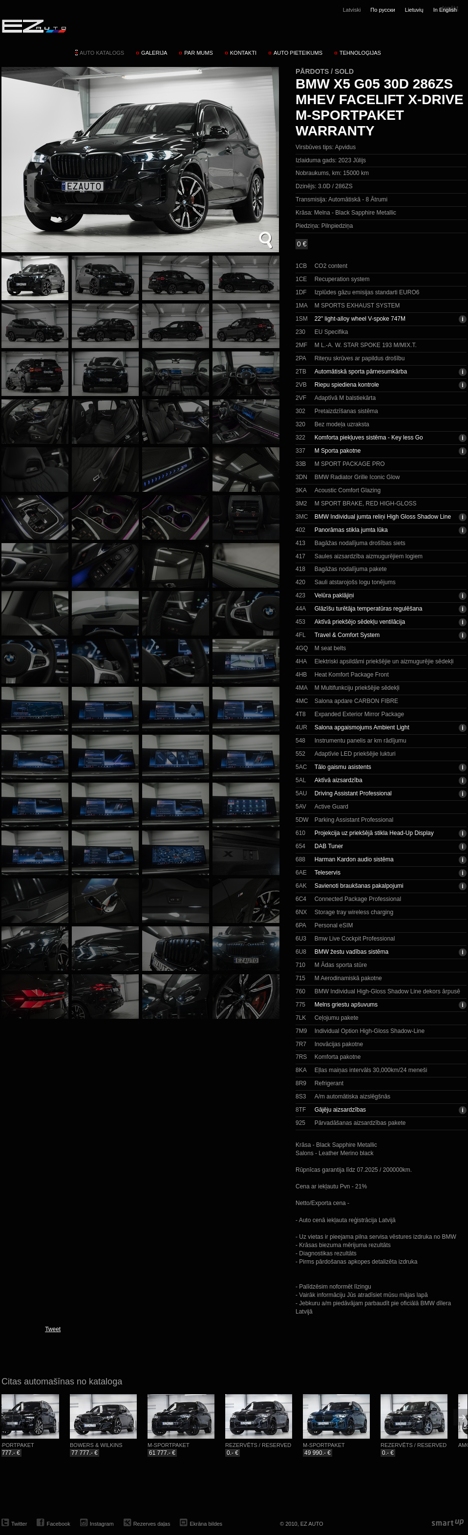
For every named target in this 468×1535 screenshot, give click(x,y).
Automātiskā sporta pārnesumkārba (361, 371)
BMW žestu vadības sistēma (351, 951)
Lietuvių (414, 10)
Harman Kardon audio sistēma (354, 859)
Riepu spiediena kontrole (347, 384)
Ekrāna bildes (206, 1524)
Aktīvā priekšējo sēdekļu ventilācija (360, 621)
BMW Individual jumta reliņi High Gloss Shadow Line (383, 516)
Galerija (154, 53)
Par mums (198, 53)
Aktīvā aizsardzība (338, 780)
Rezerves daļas (151, 1524)
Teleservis (327, 872)
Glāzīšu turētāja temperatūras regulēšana (369, 608)
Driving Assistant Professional (353, 793)
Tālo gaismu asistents (343, 767)
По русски (382, 10)
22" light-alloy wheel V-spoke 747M (360, 318)
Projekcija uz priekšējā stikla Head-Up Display (374, 833)
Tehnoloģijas (360, 53)
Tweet (53, 1329)
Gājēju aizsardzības (340, 1109)
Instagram (102, 1524)
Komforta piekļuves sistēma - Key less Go (369, 437)
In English (445, 10)
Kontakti (243, 53)
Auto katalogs (102, 53)
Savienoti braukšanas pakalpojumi (359, 885)
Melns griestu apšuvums (346, 1004)
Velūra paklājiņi (334, 595)
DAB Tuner (329, 846)
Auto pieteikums (298, 53)
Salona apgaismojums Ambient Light (362, 727)
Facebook (58, 1524)
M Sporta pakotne (338, 450)
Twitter (19, 1524)
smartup (448, 1523)
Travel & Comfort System (347, 635)
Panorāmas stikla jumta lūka (351, 529)
